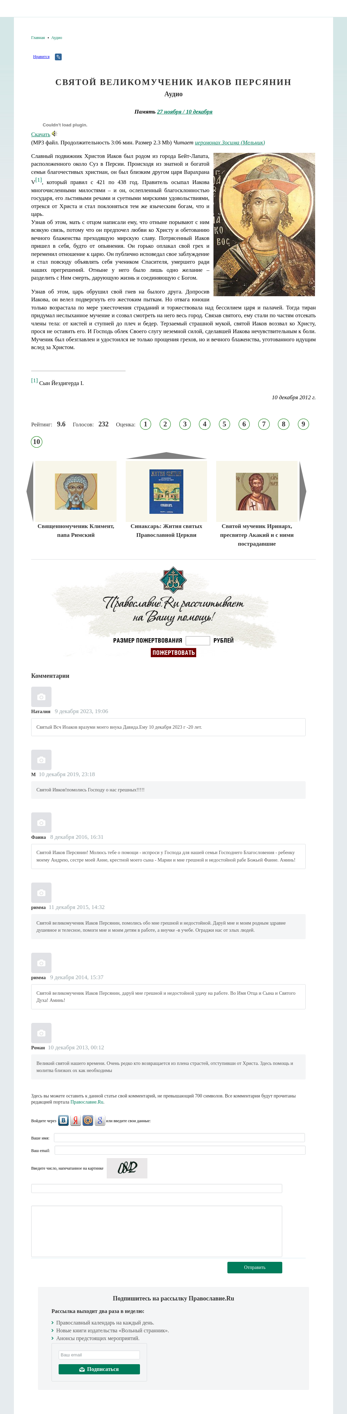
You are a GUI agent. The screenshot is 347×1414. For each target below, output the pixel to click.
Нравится (41, 56)
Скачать (44, 134)
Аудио (56, 37)
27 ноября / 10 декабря (184, 111)
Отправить (255, 1267)
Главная (38, 37)
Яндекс (75, 1120)
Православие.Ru (86, 1102)
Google (100, 1120)
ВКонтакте (63, 1120)
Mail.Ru (87, 1120)
